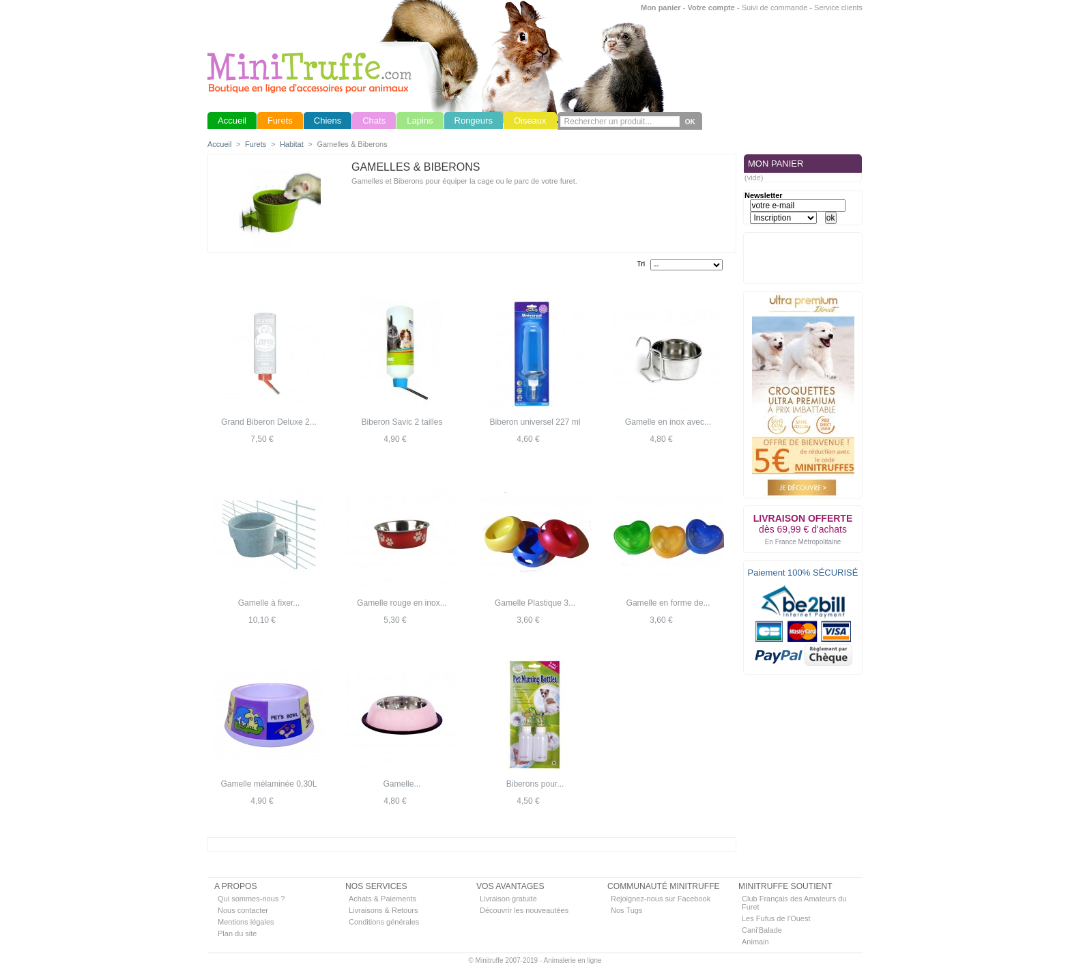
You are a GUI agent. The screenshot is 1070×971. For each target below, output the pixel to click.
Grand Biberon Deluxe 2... (269, 422)
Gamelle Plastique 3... (535, 603)
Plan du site (237, 933)
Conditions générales (384, 922)
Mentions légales (246, 922)
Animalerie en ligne (572, 960)
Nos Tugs (626, 910)
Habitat (292, 144)
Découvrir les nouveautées (524, 910)
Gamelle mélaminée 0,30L (268, 784)
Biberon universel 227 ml (534, 422)
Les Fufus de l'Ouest (776, 918)
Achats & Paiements (382, 899)
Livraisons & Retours (383, 910)
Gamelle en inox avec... (668, 422)
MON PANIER (775, 163)
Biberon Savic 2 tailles (402, 422)
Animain (755, 942)
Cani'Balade (762, 930)
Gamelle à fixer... (269, 603)
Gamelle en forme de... (668, 603)
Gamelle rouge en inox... (402, 603)
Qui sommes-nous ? (251, 899)
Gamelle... (401, 784)
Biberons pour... (535, 784)
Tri (641, 263)
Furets (255, 144)
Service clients (838, 7)
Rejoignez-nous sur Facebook (660, 899)
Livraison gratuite (508, 899)
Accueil (219, 144)
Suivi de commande (775, 7)
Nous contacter (243, 910)
